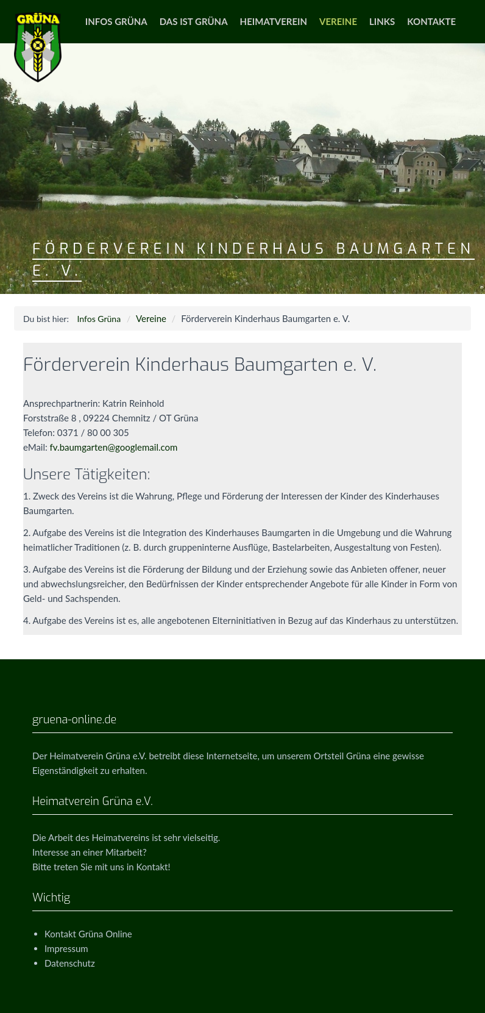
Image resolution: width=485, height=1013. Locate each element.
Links (382, 21)
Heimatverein (273, 21)
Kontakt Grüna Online (88, 933)
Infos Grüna (116, 21)
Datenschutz (69, 963)
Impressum (66, 948)
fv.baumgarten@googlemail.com (114, 447)
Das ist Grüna (194, 21)
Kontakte (431, 21)
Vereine (338, 21)
